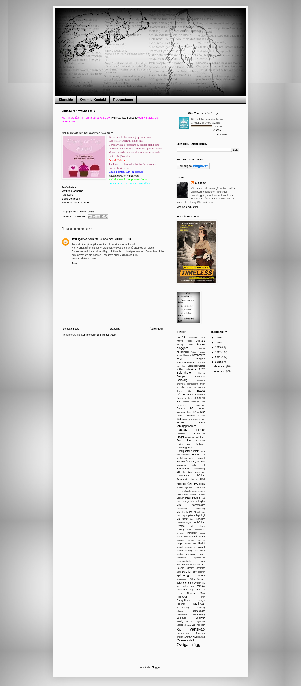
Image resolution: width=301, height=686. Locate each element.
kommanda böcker (191, 475)
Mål (178, 519)
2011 (218, 357)
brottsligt (181, 387)
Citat (203, 402)
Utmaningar (199, 611)
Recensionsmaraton (185, 540)
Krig (202, 479)
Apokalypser (183, 352)
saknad (201, 547)
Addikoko (67, 194)
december (220, 366)
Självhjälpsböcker (184, 561)
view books (222, 134)
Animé (202, 348)
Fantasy (182, 429)
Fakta (202, 422)
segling (180, 554)
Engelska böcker (197, 419)
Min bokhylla (197, 501)
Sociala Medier (185, 568)
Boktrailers (200, 376)
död (179, 419)
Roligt (201, 543)
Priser (185, 536)
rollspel (180, 547)
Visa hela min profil (187, 207)
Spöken (201, 575)
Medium (180, 501)
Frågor (180, 437)
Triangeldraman (184, 600)
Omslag (180, 529)
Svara (75, 263)
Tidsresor (191, 593)
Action (180, 340)
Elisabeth (195, 118)
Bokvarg (182, 380)
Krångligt (181, 484)
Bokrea (201, 373)
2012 (218, 352)
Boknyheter (184, 372)
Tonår (202, 597)
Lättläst (201, 494)
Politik (179, 536)
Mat (203, 498)
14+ (184, 337)
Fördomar (189, 437)
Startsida (66, 99)
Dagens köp (185, 408)
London (180, 491)
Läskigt (201, 491)
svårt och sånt (185, 582)
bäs (189, 391)
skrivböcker (191, 565)
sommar (201, 568)
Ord (189, 529)
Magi (188, 497)
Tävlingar (198, 603)
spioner (201, 572)
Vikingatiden (199, 621)
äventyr (188, 637)
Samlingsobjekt (191, 550)
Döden (185, 419)
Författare (200, 437)
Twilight (201, 600)
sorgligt (186, 571)
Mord (189, 512)
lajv (186, 487)
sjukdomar (181, 557)
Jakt (194, 465)
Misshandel (182, 508)
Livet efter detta (197, 487)
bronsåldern (192, 384)
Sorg (179, 572)
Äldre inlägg (156, 328)
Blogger (156, 667)
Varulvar (200, 618)
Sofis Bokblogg (71, 198)
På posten (199, 536)
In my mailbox (197, 461)
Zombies (200, 633)
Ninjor (192, 519)
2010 (202, 337)
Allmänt (200, 340)
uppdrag (201, 607)
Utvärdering (199, 614)
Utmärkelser (79, 216)
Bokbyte (201, 362)
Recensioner (123, 99)
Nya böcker (198, 522)
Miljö (187, 501)
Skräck (201, 564)
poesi (202, 533)
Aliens (189, 341)
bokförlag (181, 366)
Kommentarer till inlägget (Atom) (99, 334)
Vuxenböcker (198, 625)
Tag (191, 589)
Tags (197, 589)
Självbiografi (199, 557)
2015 (218, 337)
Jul (203, 465)
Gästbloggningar (185, 447)
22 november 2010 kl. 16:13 (115, 239)
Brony (202, 384)
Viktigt (180, 625)
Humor (195, 454)
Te (204, 590)
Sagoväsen (190, 547)
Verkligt (180, 621)
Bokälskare (200, 380)
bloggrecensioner (185, 362)
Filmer (200, 429)
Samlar (180, 550)
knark (191, 472)
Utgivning (181, 611)
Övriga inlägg (188, 644)
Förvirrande (199, 440)
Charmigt (195, 402)
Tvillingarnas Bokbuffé (124, 117)
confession (181, 405)
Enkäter (180, 422)
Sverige (201, 579)
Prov (191, 536)
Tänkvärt (181, 604)
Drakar (180, 415)
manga (196, 497)
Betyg (179, 358)
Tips (203, 593)
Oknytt (202, 526)
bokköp (180, 369)
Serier (202, 554)
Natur (184, 519)
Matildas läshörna (72, 191)
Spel (195, 571)
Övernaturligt (185, 640)
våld (179, 629)
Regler (180, 543)
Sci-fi (202, 550)
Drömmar (190, 415)
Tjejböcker (182, 596)
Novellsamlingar (184, 522)
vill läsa (187, 625)
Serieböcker (191, 554)
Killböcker (181, 472)
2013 (218, 347)
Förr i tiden (184, 440)
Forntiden (181, 434)
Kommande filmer (187, 479)
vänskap (197, 629)
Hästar (200, 458)
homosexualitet (183, 455)
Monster (181, 512)
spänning (183, 575)
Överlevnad (199, 637)
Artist (193, 352)
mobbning (200, 508)
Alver (191, 344)
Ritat (194, 543)
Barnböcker (198, 355)
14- (178, 337)
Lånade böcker (191, 491)
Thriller (180, 593)
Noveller (200, 519)
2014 (218, 342)
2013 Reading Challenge (202, 113)
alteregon (181, 344)
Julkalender (183, 468)
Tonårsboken (69, 187)
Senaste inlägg (71, 328)
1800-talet (193, 337)
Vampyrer (182, 618)
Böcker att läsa (184, 398)
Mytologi (200, 515)
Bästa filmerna (197, 394)
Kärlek (192, 483)
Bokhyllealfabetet (196, 365)
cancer (186, 402)
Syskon (197, 582)
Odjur (192, 526)
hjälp (202, 451)
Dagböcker (200, 405)
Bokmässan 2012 (195, 369)
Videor (189, 621)
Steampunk (182, 579)
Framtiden (199, 433)
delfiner (195, 412)
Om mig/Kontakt (93, 99)
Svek (192, 579)
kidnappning (199, 469)
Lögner (180, 498)
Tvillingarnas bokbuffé (85, 239)
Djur (202, 412)
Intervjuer (181, 465)
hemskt (195, 451)
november (220, 371)
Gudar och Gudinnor (191, 444)
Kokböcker (200, 472)
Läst (179, 494)
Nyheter (181, 526)
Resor (188, 543)
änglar (180, 637)
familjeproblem (186, 426)
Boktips (181, 376)
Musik (197, 512)
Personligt (192, 533)
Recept (201, 540)
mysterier (190, 515)
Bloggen (200, 358)
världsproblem (183, 633)
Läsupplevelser (189, 494)
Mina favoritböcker (191, 505)
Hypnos (192, 458)
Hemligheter (183, 451)
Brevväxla (181, 384)
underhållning (183, 607)
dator (189, 412)
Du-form (201, 416)
